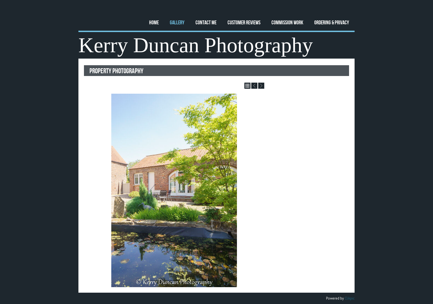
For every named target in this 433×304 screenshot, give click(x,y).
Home (154, 22)
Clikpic (350, 298)
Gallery (177, 22)
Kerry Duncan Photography (195, 45)
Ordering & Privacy (331, 22)
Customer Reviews (244, 22)
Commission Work (287, 22)
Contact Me (206, 22)
